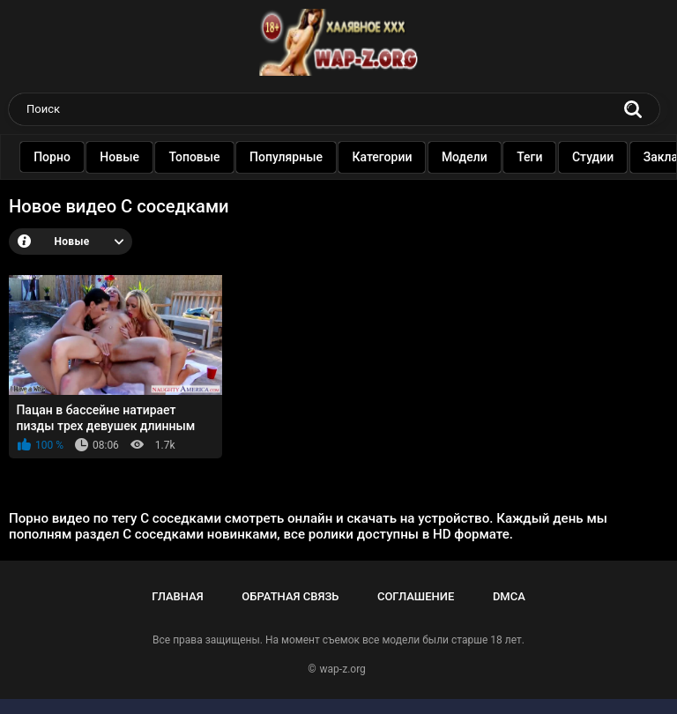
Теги (541, 157)
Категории (394, 157)
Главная (178, 596)
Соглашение (415, 596)
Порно (64, 157)
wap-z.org (343, 669)
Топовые (206, 157)
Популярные (298, 157)
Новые (132, 157)
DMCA (509, 596)
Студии (605, 157)
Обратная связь (290, 596)
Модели (477, 157)
